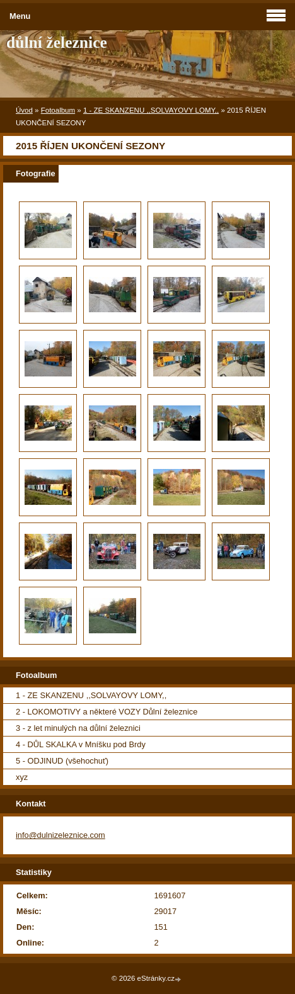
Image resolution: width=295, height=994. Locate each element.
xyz (22, 777)
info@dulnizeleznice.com (60, 835)
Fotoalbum (58, 110)
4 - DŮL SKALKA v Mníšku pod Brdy (81, 744)
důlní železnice (56, 42)
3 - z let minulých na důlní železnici (78, 728)
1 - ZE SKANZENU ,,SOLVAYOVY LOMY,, (151, 110)
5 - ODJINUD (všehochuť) (62, 760)
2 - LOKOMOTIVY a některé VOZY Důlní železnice (106, 711)
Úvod (24, 110)
